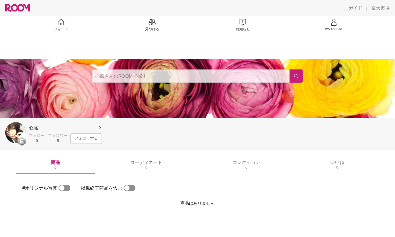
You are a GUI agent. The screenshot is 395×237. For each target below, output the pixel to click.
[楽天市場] (380, 8)
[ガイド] (355, 8)
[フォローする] (86, 138)
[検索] (296, 76)
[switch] (64, 188)
